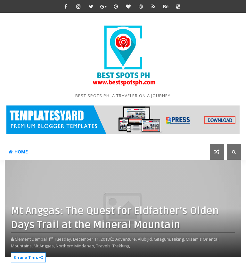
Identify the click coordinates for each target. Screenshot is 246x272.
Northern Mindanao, (75, 246)
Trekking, (121, 246)
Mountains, (22, 246)
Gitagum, (162, 239)
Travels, (103, 246)
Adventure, (126, 239)
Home (18, 152)
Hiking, (178, 239)
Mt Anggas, (44, 246)
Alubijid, (145, 239)
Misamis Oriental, (202, 239)
